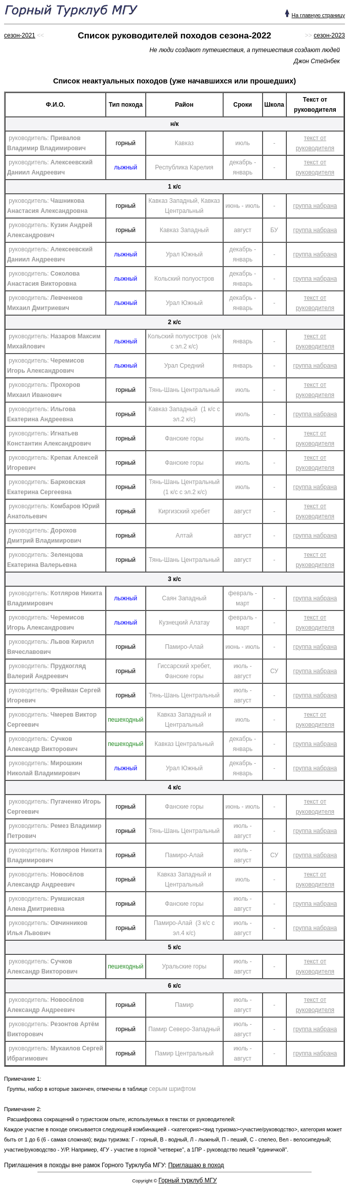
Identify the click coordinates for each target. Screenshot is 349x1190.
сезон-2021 (19, 35)
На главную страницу (318, 15)
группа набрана (315, 205)
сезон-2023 (329, 35)
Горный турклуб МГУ (187, 1180)
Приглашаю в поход (196, 1165)
